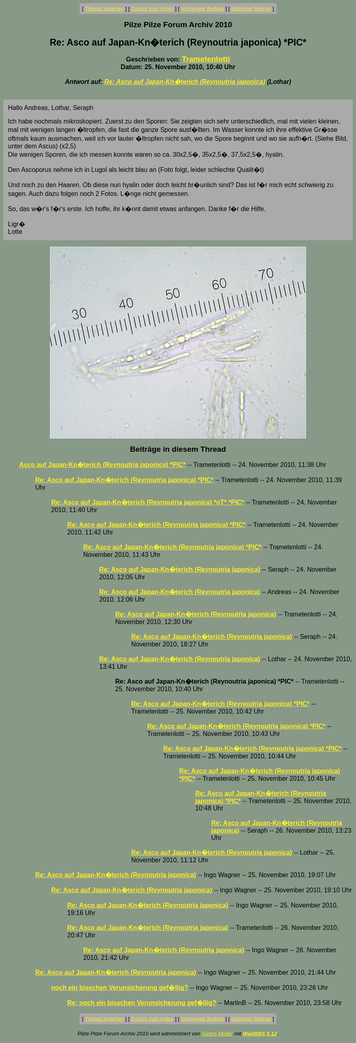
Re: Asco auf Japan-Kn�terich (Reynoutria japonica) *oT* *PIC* (147, 502)
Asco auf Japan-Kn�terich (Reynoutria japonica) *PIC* (102, 464)
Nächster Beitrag (251, 9)
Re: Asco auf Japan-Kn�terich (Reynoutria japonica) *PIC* (124, 480)
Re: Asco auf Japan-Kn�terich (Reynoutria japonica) (184, 81)
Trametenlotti (206, 59)
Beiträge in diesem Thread (178, 449)
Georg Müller (217, 1034)
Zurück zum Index (152, 9)
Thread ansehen (104, 9)
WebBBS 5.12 (260, 1034)
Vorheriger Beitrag (202, 9)
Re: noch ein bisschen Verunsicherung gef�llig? (141, 1002)
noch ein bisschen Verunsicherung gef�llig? (119, 987)
